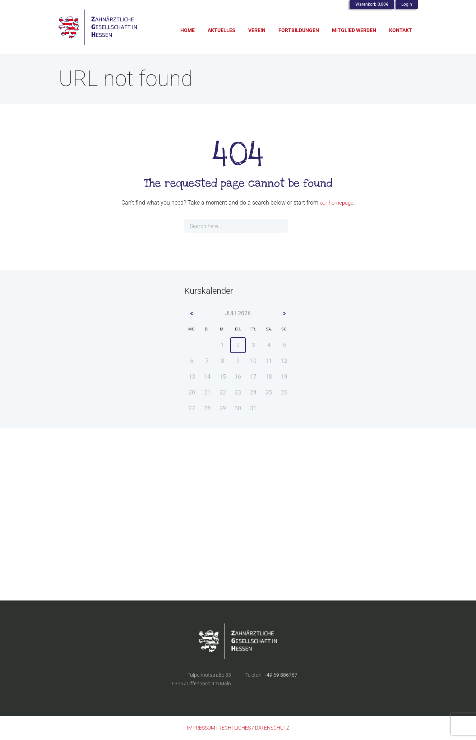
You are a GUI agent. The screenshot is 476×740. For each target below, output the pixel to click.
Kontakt (400, 30)
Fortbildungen (298, 30)
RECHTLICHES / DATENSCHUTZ (253, 728)
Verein (256, 30)
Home (187, 30)
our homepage (336, 202)
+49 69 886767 (280, 675)
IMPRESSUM (201, 728)
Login (406, 4)
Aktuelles (221, 30)
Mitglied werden (354, 30)
